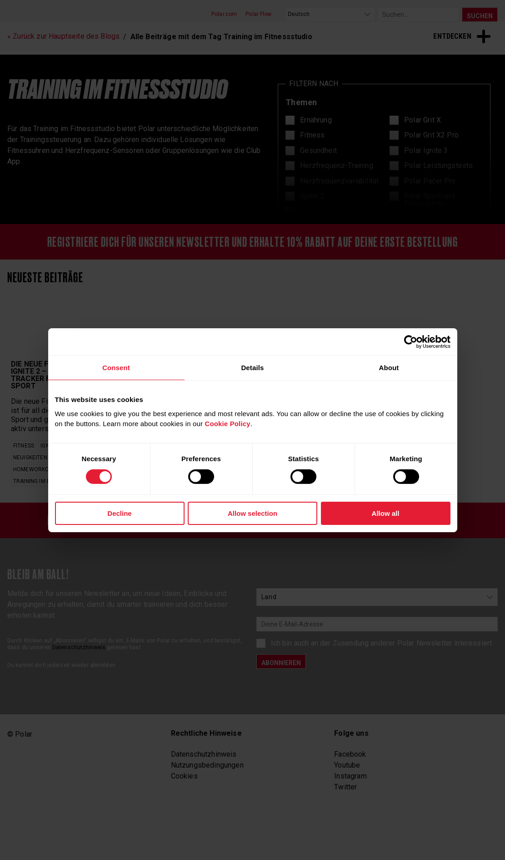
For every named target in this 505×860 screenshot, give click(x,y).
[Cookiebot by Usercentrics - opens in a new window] (410, 341)
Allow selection (252, 513)
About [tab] (389, 367)
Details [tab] (252, 367)
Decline (119, 513)
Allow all (386, 513)
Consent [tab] (116, 367)
